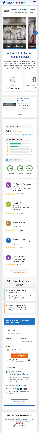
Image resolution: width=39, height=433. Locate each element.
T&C (29, 360)
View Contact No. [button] (19, 401)
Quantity (8, 338)
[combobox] (9, 350)
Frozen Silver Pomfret (14, 46)
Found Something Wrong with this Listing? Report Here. (19, 392)
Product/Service (11, 330)
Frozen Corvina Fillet (23, 103)
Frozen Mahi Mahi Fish (24, 108)
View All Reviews (19, 272)
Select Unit (23, 338)
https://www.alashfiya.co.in (17, 385)
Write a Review (27, 134)
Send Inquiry (19, 356)
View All (21, 114)
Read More (28, 69)
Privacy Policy (19, 362)
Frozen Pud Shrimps (23, 105)
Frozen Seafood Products (23, 99)
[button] (18, 389)
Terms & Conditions (25, 421)
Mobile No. (9, 346)
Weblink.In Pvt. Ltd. (28, 419)
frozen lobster (21, 111)
